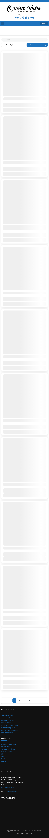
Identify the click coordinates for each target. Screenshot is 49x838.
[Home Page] (2, 23)
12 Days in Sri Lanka (12, 420)
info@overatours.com (8, 787)
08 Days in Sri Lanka (13, 293)
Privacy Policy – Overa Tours (24, 833)
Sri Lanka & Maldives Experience (19, 162)
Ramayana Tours (7, 733)
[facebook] (2, 1)
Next (35, 700)
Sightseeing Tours (7, 715)
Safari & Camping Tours (9, 725)
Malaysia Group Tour (13, 612)
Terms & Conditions (8, 749)
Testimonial (5, 759)
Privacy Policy (6, 747)
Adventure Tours (7, 718)
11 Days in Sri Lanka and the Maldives (21, 98)
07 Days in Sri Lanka (13, 356)
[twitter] (5, 1)
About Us (4, 756)
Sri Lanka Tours (6, 752)
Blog (2, 754)
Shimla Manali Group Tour (16, 548)
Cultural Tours (6, 723)
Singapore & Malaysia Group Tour (19, 484)
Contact (4, 761)
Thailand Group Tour (13, 676)
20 (29, 700)
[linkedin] (11, 1)
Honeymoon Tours (7, 720)
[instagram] (8, 1)
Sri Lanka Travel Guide (9, 744)
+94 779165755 (12, 792)
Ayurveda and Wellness (9, 730)
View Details (24, 110)
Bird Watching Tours (8, 728)
